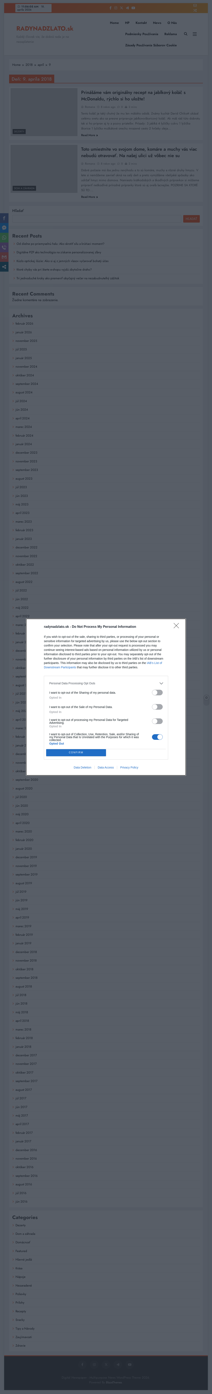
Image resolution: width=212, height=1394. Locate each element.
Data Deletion (82, 767)
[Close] (178, 627)
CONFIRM (76, 752)
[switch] (157, 692)
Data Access (106, 767)
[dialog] (106, 697)
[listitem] (106, 683)
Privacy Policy (129, 767)
